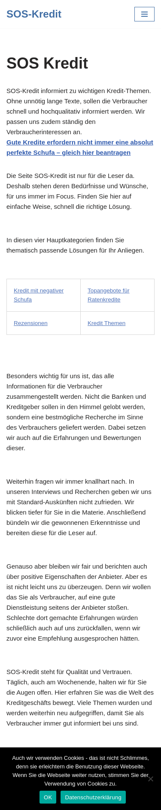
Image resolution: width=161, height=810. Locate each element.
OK (48, 797)
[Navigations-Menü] (144, 14)
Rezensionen (31, 323)
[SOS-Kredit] (33, 14)
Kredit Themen (106, 323)
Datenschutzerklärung (93, 797)
